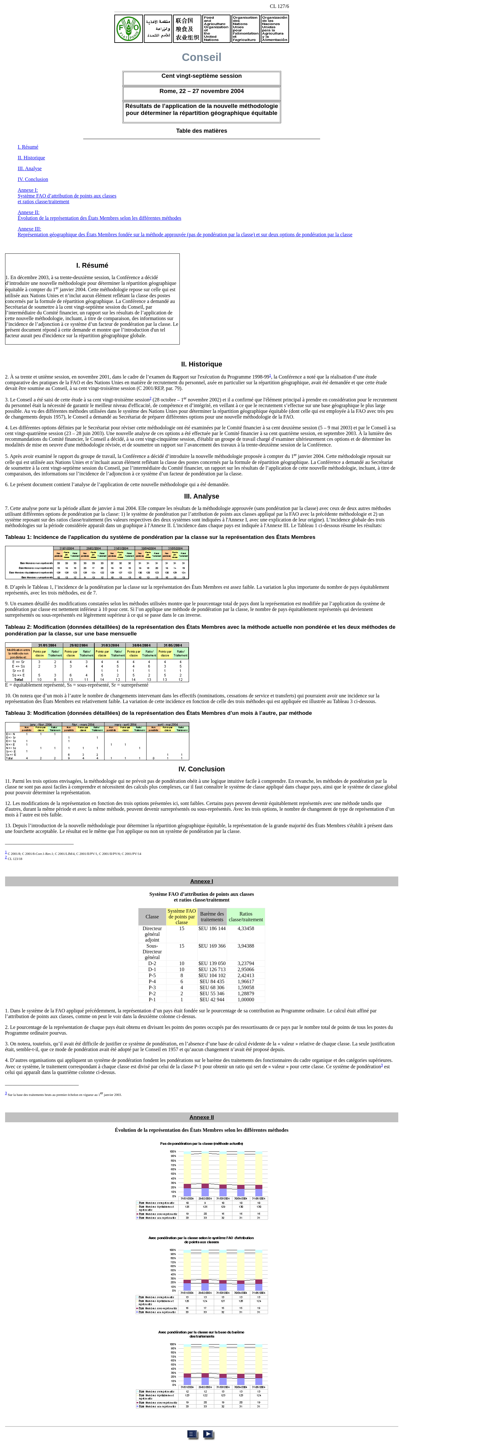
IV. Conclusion (33, 179)
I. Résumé (28, 147)
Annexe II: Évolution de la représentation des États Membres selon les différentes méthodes (99, 215)
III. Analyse (30, 168)
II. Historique (31, 157)
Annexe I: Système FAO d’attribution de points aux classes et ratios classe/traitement (67, 195)
